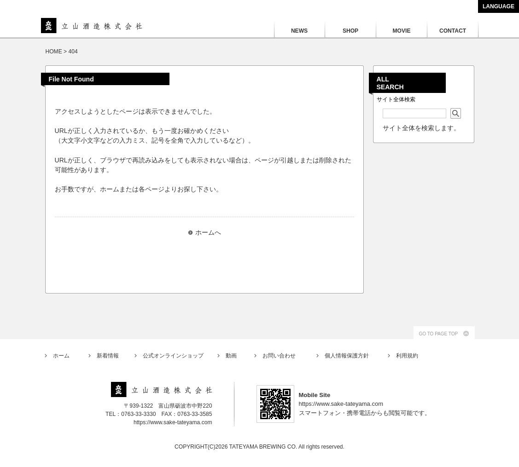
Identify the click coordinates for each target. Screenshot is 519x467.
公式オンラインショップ (173, 355)
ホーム (61, 355)
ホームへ (208, 232)
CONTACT (452, 31)
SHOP (350, 31)
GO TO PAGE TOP (438, 333)
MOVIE (402, 31)
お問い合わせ (279, 355)
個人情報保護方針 (347, 355)
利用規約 (407, 355)
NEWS (299, 31)
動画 (231, 355)
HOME (54, 51)
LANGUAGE (498, 6)
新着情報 (108, 355)
